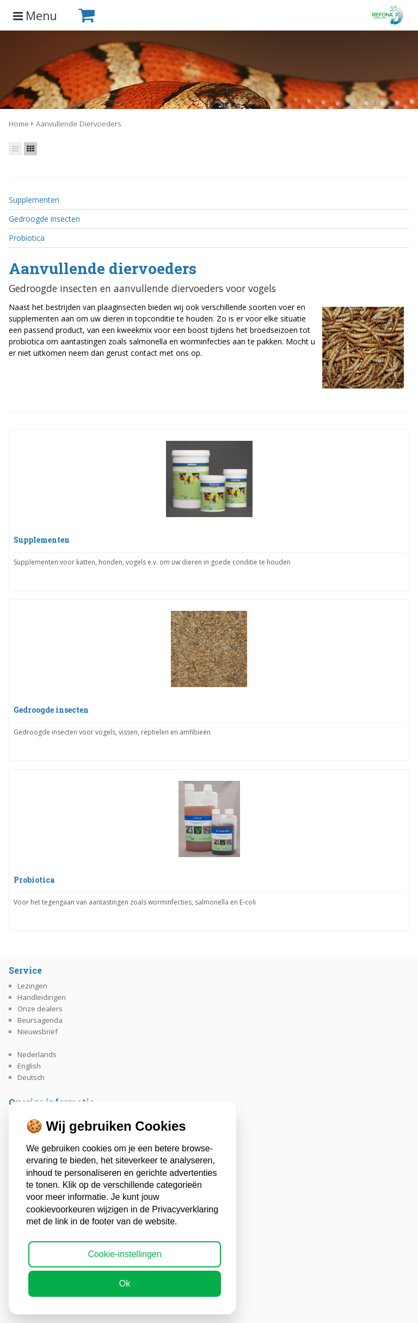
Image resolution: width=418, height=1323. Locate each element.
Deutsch (31, 1077)
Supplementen (34, 200)
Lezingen (32, 986)
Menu (35, 15)
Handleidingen (41, 997)
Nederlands (37, 1054)
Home (19, 123)
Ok (124, 1283)
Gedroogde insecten (44, 219)
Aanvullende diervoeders (78, 123)
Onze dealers (40, 1009)
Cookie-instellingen (124, 1254)
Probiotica (27, 238)
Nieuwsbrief (37, 1031)
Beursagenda (40, 1020)
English (29, 1066)
